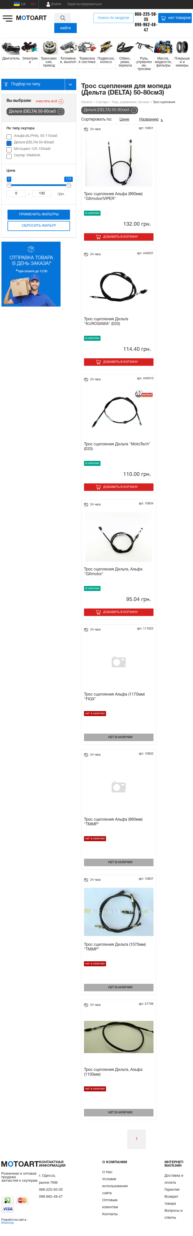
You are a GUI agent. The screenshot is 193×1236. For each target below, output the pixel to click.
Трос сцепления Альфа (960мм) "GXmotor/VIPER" (113, 196)
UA (20, 4)
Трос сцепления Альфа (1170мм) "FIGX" (114, 697)
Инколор (7, 1222)
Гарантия (172, 1189)
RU (33, 4)
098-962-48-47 (146, 27)
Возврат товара (171, 1200)
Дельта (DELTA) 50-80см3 (34, 142)
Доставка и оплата (173, 1179)
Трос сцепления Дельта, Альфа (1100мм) (113, 1072)
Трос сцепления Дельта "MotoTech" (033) (117, 447)
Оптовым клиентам (110, 1204)
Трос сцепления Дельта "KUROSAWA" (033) (106, 322)
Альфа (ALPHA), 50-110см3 (36, 136)
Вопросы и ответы (173, 1214)
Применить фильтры (39, 214)
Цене (124, 119)
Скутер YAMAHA (27, 155)
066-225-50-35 (146, 17)
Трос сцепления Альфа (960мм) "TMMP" (113, 822)
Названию (148, 119)
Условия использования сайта (115, 1186)
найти (65, 28)
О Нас (107, 1172)
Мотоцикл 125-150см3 (32, 149)
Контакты (110, 1214)
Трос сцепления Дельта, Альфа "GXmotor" (113, 572)
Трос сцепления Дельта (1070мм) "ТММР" (115, 947)
